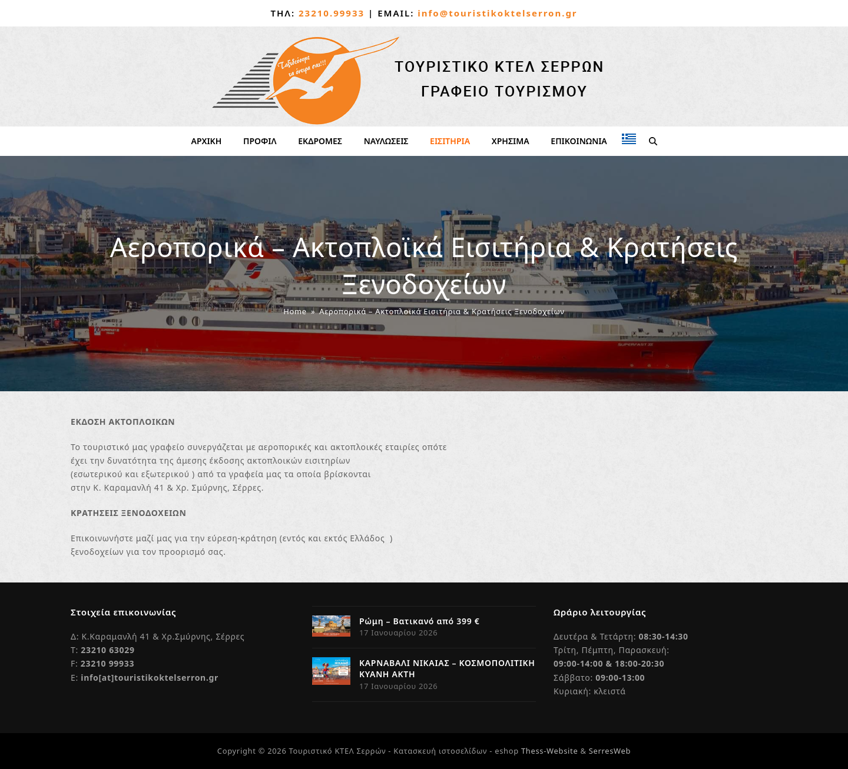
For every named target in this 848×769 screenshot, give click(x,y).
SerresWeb (610, 750)
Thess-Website (549, 750)
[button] (652, 141)
